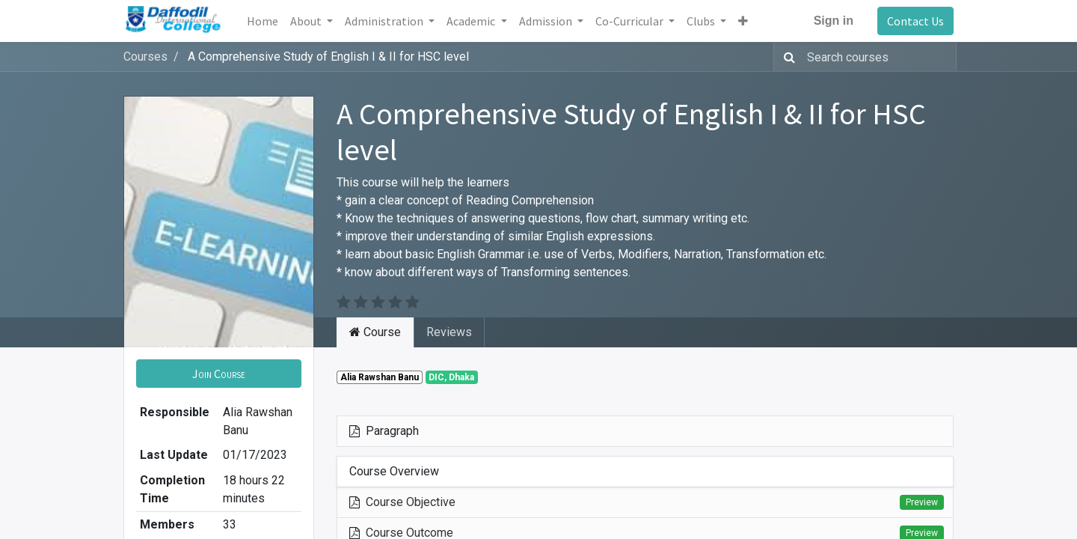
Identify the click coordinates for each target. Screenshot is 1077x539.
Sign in (833, 20)
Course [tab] (375, 332)
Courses (145, 56)
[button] (743, 21)
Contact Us (915, 20)
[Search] (786, 57)
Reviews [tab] (449, 332)
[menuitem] (262, 21)
